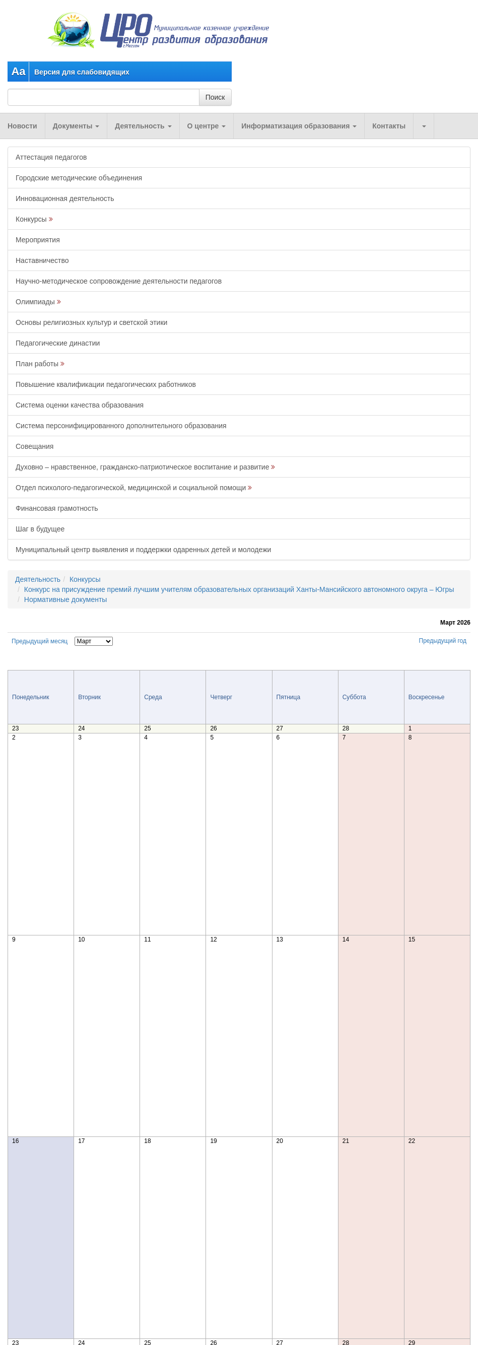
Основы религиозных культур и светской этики (91, 322)
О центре (206, 126)
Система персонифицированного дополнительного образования (121, 426)
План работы (37, 364)
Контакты (388, 126)
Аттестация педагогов (51, 157)
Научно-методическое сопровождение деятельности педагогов (119, 281)
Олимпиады (35, 302)
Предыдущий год (442, 640)
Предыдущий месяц (39, 641)
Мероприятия (38, 240)
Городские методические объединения (79, 178)
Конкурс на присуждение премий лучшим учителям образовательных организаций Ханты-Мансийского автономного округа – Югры (239, 589)
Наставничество (42, 260)
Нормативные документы (65, 599)
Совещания (34, 446)
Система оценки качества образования (80, 405)
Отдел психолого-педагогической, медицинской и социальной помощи (131, 488)
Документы (76, 126)
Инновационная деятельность (65, 198)
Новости (22, 126)
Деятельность (143, 126)
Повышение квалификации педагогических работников (106, 384)
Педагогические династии (58, 343)
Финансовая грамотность (57, 508)
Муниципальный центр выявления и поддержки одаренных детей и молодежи (143, 550)
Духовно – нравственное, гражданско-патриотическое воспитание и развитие (142, 467)
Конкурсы (31, 219)
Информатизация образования (299, 126)
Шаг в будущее (40, 529)
